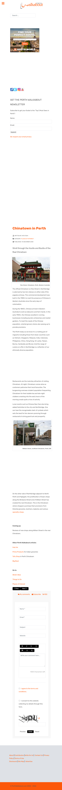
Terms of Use (19, 758)
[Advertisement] (22, 69)
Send (30, 731)
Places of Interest (27, 238)
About (11, 755)
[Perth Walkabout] (31, 5)
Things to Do (17, 579)
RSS (45, 594)
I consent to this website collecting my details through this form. (31, 704)
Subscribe (36, 594)
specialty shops (18, 512)
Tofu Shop (16, 556)
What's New (17, 575)
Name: (12, 118)
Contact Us (39, 755)
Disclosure (13, 761)
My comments (24, 594)
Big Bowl (16, 561)
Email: (12, 125)
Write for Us (29, 755)
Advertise (29, 761)
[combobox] (22, 15)
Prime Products (18, 552)
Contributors (19, 755)
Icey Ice (15, 547)
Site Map (21, 761)
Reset (37, 732)
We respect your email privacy (21, 137)
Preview (23, 732)
